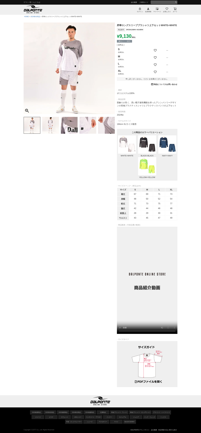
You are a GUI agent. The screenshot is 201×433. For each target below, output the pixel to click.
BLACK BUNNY (130, 421)
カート (175, 11)
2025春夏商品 (63, 412)
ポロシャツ (77, 417)
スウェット (64, 417)
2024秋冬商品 (35, 16)
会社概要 (134, 2)
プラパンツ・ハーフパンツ (161, 412)
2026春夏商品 (36, 412)
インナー (109, 417)
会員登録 (148, 11)
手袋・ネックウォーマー (74, 421)
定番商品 (103, 412)
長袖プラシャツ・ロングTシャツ (140, 412)
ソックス (163, 417)
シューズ (89, 421)
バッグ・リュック (149, 417)
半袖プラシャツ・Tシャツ (119, 412)
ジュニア (136, 417)
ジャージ (38, 417)
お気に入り (167, 11)
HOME (26, 16)
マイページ (157, 11)
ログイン (140, 11)
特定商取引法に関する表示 (167, 430)
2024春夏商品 (89, 412)
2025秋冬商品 (49, 412)
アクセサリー (103, 421)
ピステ (51, 417)
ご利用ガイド (143, 2)
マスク (116, 421)
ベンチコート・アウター (93, 417)
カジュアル (122, 417)
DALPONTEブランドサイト (140, 430)
